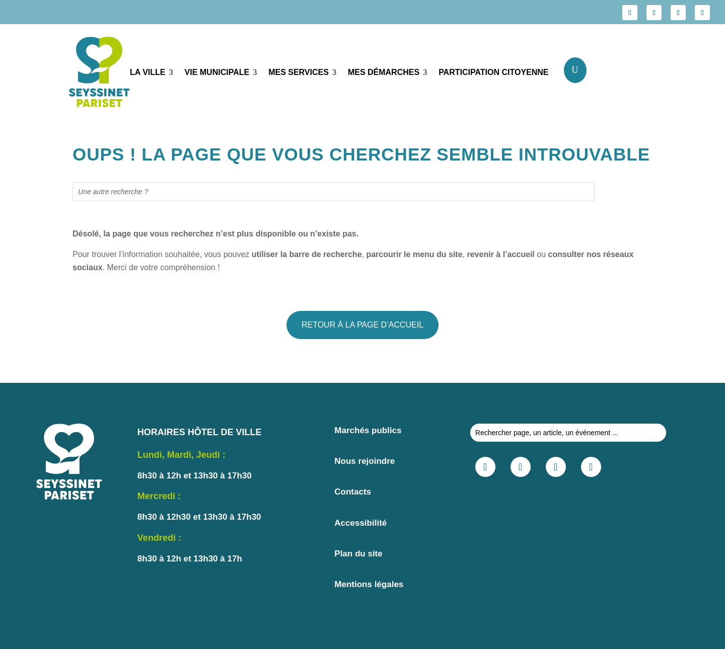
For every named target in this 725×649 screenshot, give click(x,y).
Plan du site (358, 553)
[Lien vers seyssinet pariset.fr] (92, 74)
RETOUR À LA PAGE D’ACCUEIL (362, 324)
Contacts (352, 492)
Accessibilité (360, 523)
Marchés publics (367, 430)
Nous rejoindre (364, 461)
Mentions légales (368, 584)
